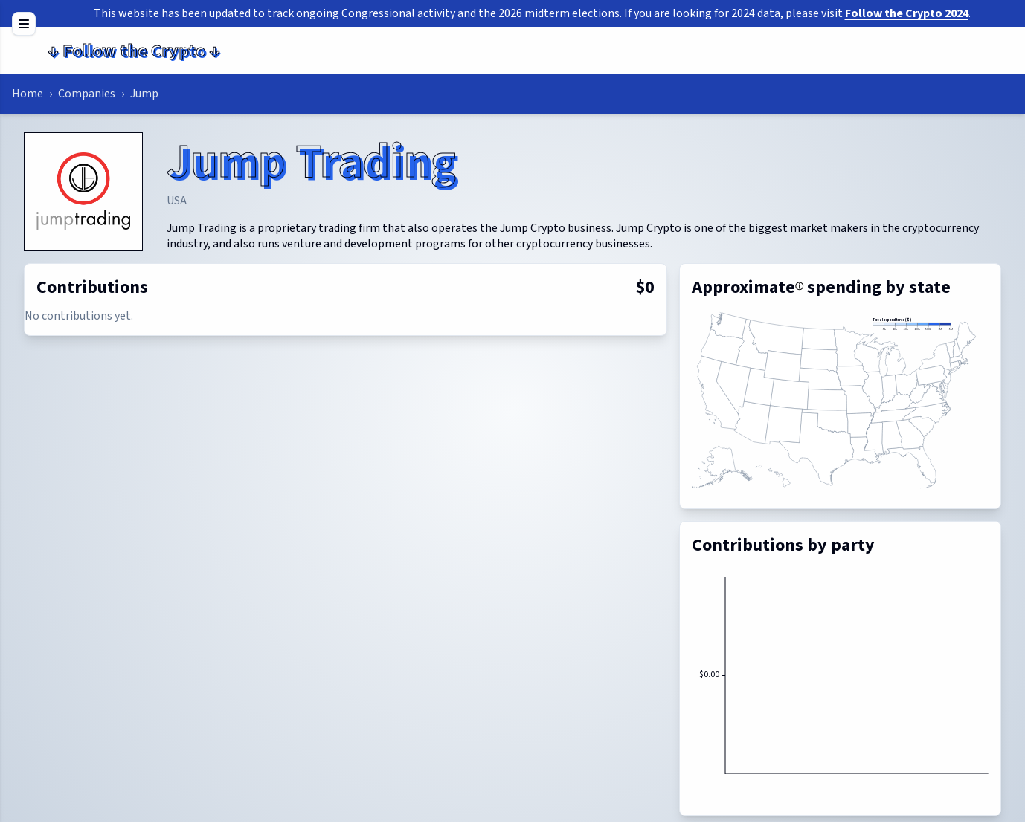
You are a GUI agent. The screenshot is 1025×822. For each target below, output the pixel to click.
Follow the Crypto (134, 51)
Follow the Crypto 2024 (906, 13)
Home (27, 93)
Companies (86, 93)
